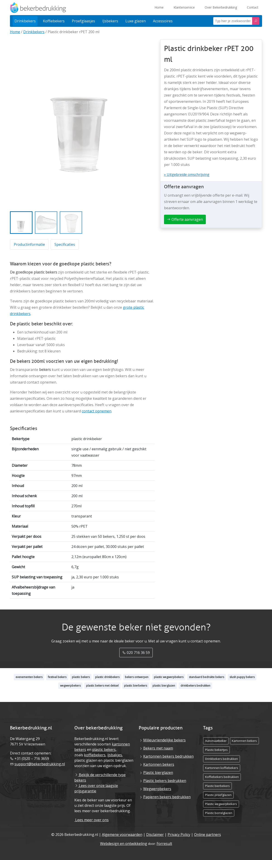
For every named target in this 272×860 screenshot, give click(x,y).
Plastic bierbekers (217, 786)
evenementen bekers (29, 677)
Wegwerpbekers (157, 788)
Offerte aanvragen (185, 219)
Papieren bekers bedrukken (167, 796)
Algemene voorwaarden (122, 834)
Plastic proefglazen (218, 795)
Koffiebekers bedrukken (222, 777)
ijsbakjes (114, 754)
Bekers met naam (158, 748)
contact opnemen (96, 411)
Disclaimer (155, 834)
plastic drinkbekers (107, 677)
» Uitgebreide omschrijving (186, 174)
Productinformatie (29, 244)
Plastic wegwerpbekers (221, 804)
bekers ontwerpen (136, 677)
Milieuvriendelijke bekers (164, 740)
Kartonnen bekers (158, 764)
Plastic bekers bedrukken (164, 780)
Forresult (164, 843)
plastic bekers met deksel (102, 686)
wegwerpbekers (70, 686)
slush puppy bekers (242, 677)
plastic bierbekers (135, 686)
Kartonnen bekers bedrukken (168, 756)
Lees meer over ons (91, 819)
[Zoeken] (255, 21)
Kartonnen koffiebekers (221, 768)
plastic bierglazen (163, 686)
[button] (21, 222)
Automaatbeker (216, 741)
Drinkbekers (34, 31)
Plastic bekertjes (216, 750)
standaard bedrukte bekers (206, 677)
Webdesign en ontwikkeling (123, 843)
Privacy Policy (179, 834)
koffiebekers (95, 754)
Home (15, 31)
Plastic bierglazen (158, 772)
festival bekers (57, 677)
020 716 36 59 (136, 652)
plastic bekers (81, 677)
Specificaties (64, 244)
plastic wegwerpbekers (168, 677)
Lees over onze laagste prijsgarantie (96, 788)
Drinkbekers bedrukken (221, 759)
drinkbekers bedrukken (195, 686)
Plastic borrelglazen (218, 813)
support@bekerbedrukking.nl (39, 763)
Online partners (207, 834)
